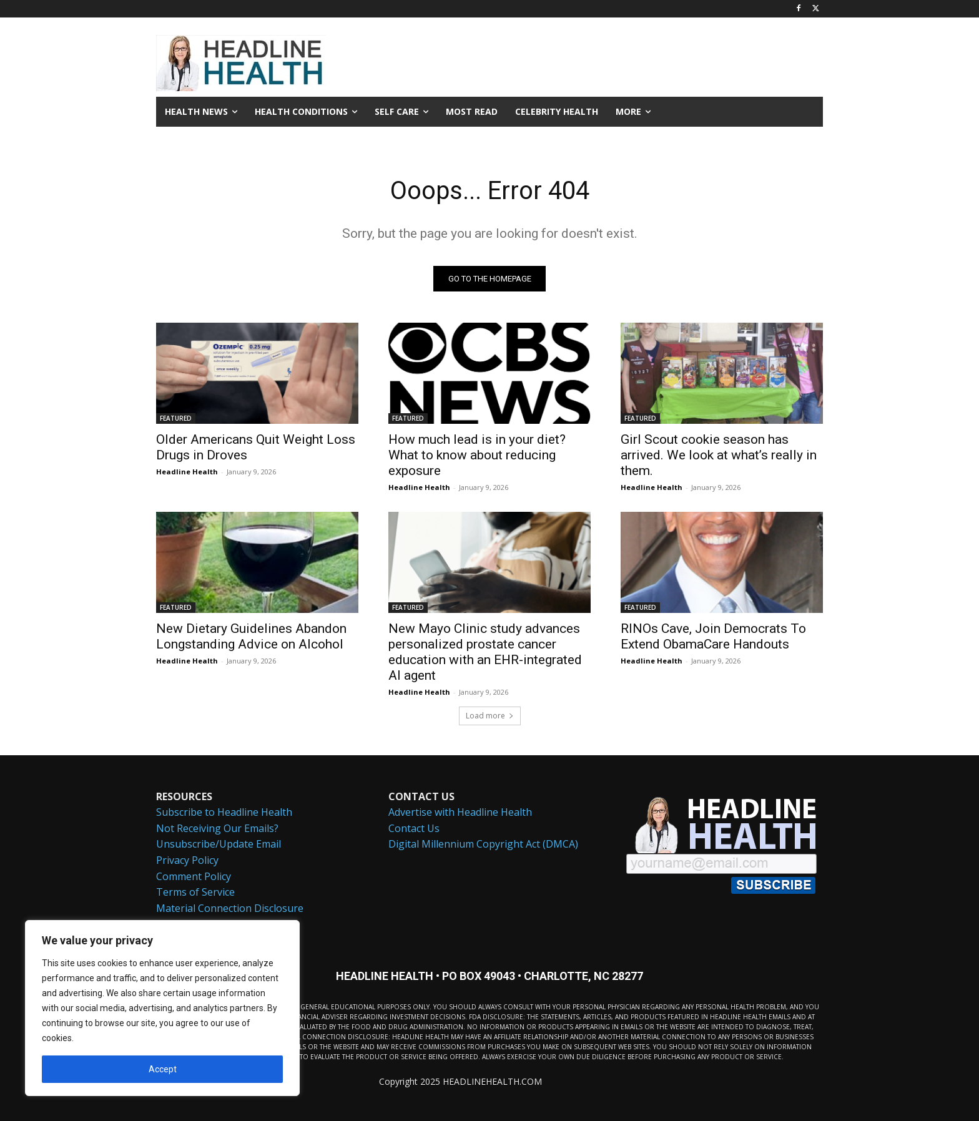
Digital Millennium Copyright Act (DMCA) (483, 844)
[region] (162, 1008)
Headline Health (187, 471)
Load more (490, 715)
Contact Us (414, 828)
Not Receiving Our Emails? (217, 828)
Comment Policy (193, 876)
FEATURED (176, 418)
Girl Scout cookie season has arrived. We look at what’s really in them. (719, 455)
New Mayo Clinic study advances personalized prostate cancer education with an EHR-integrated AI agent (485, 652)
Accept (163, 1069)
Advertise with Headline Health (460, 812)
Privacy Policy (187, 860)
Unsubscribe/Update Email (218, 844)
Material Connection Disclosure (229, 908)
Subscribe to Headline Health (224, 812)
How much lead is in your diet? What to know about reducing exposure (477, 455)
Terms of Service (195, 892)
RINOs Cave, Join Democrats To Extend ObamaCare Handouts (713, 636)
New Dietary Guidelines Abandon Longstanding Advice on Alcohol (251, 636)
